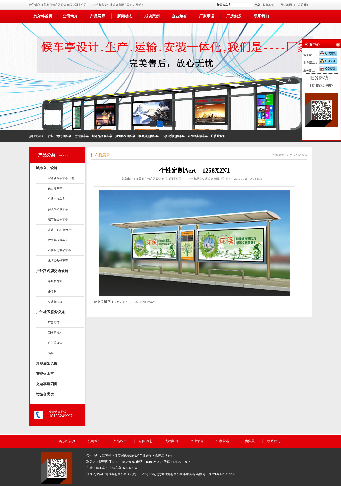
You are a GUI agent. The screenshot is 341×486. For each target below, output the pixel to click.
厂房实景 (234, 16)
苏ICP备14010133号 (222, 474)
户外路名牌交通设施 (52, 271)
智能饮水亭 (45, 374)
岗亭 (51, 353)
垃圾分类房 (45, 394)
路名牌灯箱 (55, 281)
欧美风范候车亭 (58, 240)
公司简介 (70, 16)
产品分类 (46, 155)
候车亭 (151, 302)
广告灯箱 (53, 322)
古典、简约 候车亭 (60, 229)
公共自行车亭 (56, 199)
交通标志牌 (55, 301)
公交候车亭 (113, 468)
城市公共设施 (46, 168)
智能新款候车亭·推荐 (61, 178)
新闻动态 (124, 16)
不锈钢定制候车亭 (59, 250)
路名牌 (52, 291)
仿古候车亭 (55, 188)
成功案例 (152, 16)
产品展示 (97, 16)
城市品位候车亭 (58, 219)
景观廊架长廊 (46, 363)
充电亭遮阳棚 (46, 384)
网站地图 (286, 4)
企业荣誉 (179, 16)
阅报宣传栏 (55, 332)
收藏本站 (268, 4)
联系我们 (303, 4)
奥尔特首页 (42, 16)
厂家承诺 (206, 16)
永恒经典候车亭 (58, 260)
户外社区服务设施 (50, 312)
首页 (290, 155)
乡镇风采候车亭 (58, 209)
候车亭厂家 (130, 468)
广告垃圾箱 (55, 343)
